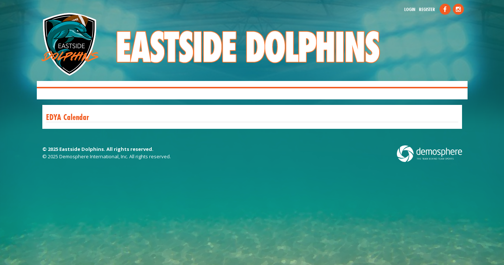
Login (409, 9)
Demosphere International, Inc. (93, 156)
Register (427, 9)
